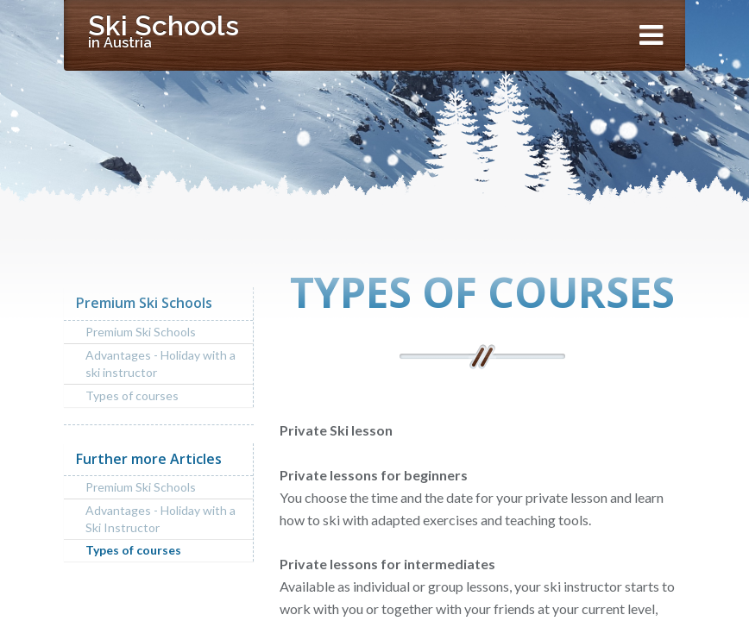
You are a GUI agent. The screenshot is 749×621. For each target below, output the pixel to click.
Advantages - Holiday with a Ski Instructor (160, 519)
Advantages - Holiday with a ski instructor (160, 364)
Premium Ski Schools (140, 331)
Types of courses (132, 395)
